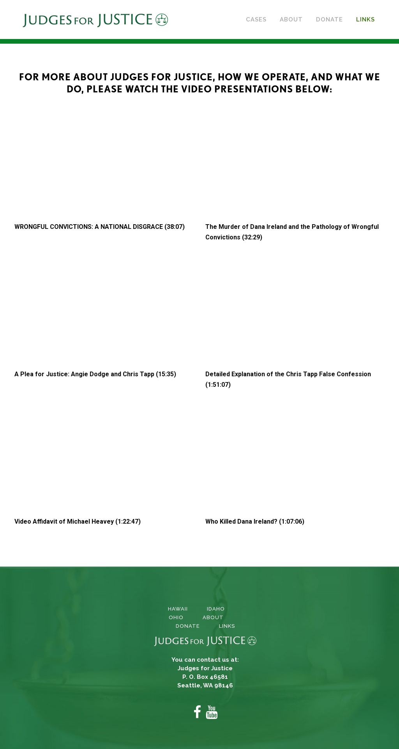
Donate (188, 626)
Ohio (176, 617)
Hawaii (178, 609)
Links (227, 626)
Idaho (216, 609)
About (213, 617)
